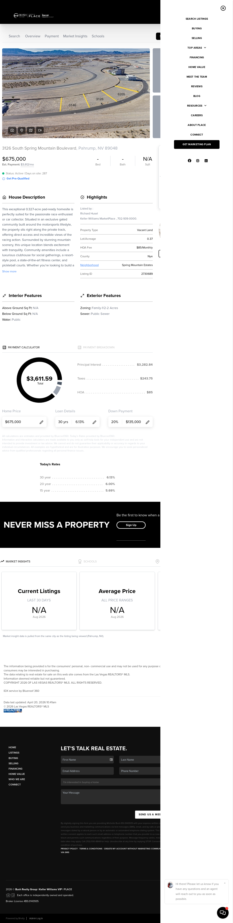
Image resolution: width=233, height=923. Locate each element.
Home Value (17, 774)
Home (12, 747)
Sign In (218, 4)
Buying (13, 758)
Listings (14, 752)
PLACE (68, 889)
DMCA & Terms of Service (201, 918)
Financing (15, 768)
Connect (15, 784)
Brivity (21, 918)
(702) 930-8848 (205, 867)
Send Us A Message (154, 814)
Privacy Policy (69, 848)
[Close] (224, 883)
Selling (13, 763)
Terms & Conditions (90, 848)
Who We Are (17, 779)
